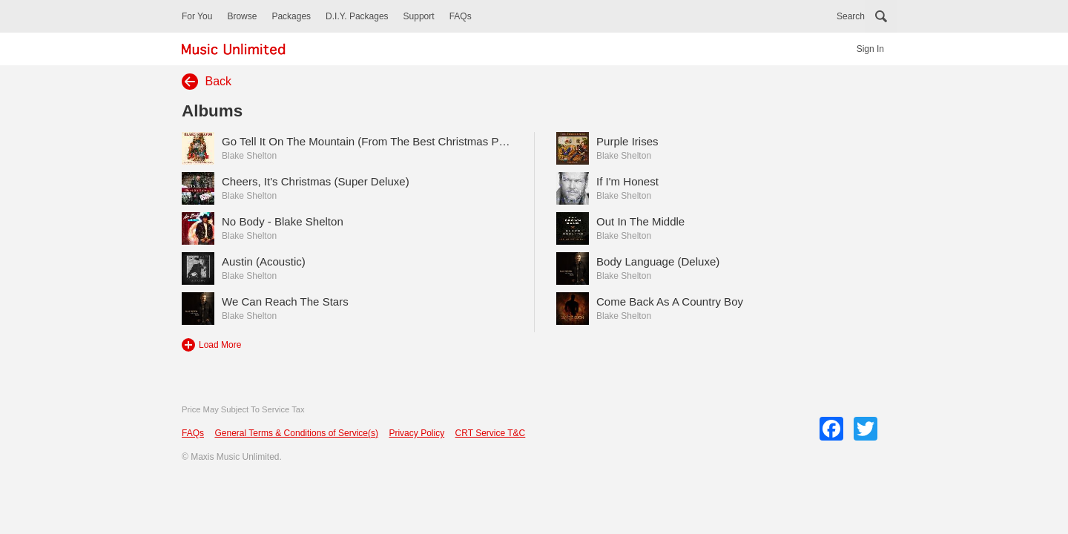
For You (197, 16)
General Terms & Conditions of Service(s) (296, 433)
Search (851, 16)
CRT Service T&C (490, 433)
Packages (291, 16)
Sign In (870, 49)
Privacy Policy (416, 433)
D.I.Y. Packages (357, 16)
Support (419, 16)
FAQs (460, 16)
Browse (242, 16)
